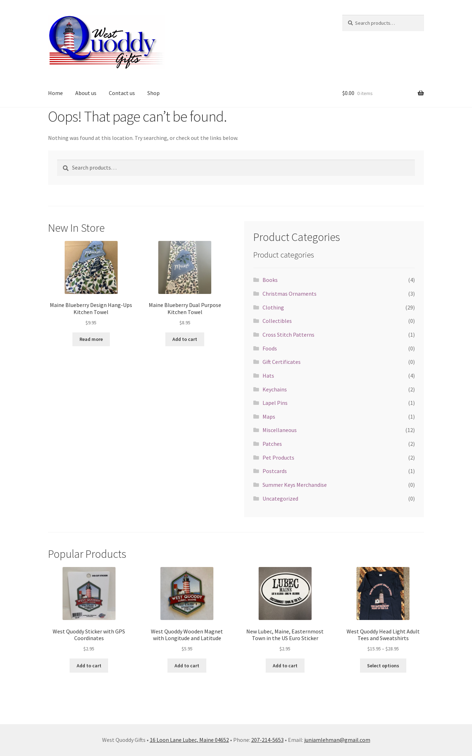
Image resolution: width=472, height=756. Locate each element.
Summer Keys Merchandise (294, 484)
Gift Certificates (281, 361)
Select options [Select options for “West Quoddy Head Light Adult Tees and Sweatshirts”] (383, 665)
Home (55, 92)
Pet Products (278, 457)
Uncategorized (280, 498)
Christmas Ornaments (289, 293)
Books (270, 279)
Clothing (273, 307)
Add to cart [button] (184, 339)
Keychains (274, 389)
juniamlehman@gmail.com (337, 739)
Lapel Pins (275, 402)
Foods (269, 348)
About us (85, 92)
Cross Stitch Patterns (288, 334)
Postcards (274, 470)
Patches (272, 443)
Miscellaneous (279, 429)
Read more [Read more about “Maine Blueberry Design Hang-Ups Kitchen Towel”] (91, 339)
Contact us (122, 92)
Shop (153, 92)
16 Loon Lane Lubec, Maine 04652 (189, 739)
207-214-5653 (267, 739)
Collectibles (277, 320)
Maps (268, 416)
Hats (268, 375)
